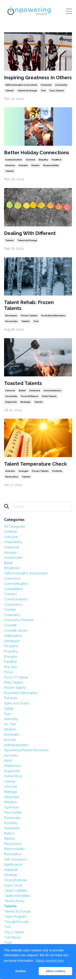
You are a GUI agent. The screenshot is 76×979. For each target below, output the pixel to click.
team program (15, 916)
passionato (11, 321)
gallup (9, 708)
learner (9, 781)
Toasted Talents (23, 383)
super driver (13, 885)
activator (10, 471)
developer (11, 315)
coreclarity (61, 85)
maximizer (11, 797)
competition (13, 589)
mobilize (10, 802)
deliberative (13, 636)
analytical (11, 547)
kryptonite (11, 402)
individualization (16, 745)
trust (8, 942)
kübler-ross (13, 776)
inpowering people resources (26, 750)
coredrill (10, 625)
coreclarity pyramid (18, 620)
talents (9, 90)
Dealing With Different (30, 233)
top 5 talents (56, 90)
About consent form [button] (50, 960)
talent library (14, 901)
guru (7, 714)
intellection (12, 766)
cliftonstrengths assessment (21, 85)
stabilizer (11, 870)
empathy (43, 160)
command (46, 85)
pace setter (12, 812)
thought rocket (16, 922)
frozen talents (29, 315)
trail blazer (12, 937)
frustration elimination (53, 315)
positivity (57, 471)
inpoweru (11, 755)
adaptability (13, 542)
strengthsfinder (15, 880)
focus (8, 672)
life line (10, 786)
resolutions (13, 844)
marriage (10, 792)
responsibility (51, 165)
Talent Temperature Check (35, 464)
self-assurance (15, 859)
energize (10, 656)
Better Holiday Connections (36, 152)
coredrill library (16, 630)
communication (13, 160)
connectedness (52, 390)
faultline (56, 160)
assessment (13, 558)
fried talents (49, 396)
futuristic (11, 698)
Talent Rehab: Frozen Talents (29, 305)
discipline (11, 646)
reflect (9, 833)
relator (35, 165)
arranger (23, 471)
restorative (11, 477)
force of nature (29, 396)
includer (23, 165)
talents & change (27, 90)
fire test (10, 667)
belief (22, 390)
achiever (10, 390)
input (8, 760)
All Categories (14, 526)
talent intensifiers (17, 896)
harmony (10, 165)
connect (30, 160)
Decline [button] (20, 971)
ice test (10, 724)
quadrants (12, 828)
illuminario (11, 734)
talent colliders (15, 890)
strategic (25, 402)
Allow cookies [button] (55, 971)
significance (13, 864)
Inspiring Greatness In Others (38, 77)
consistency (13, 604)
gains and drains (16, 703)
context (10, 610)
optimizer (11, 807)
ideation (10, 729)
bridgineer (11, 568)
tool (43, 90)
